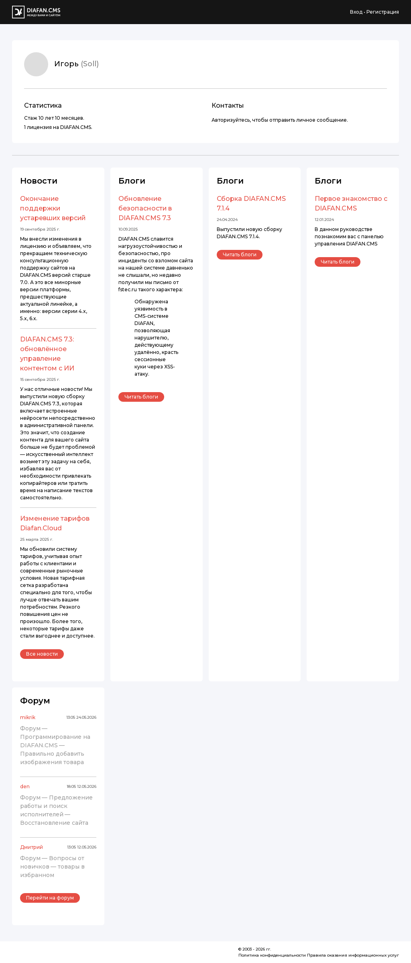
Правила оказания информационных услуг (353, 955)
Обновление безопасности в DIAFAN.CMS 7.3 (145, 208)
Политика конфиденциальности (272, 955)
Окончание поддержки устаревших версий (52, 208)
